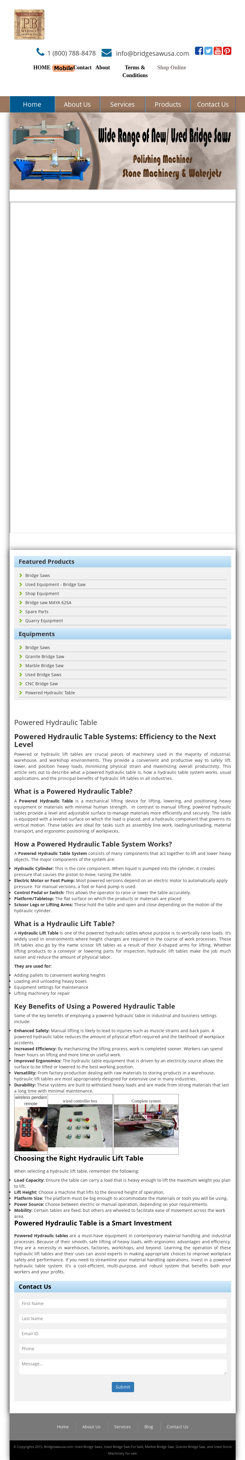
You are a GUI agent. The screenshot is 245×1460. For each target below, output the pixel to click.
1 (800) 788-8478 (71, 53)
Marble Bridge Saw (41, 665)
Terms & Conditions (135, 71)
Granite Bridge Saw (41, 656)
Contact (82, 68)
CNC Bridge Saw (38, 683)
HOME (42, 68)
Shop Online (171, 68)
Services (122, 104)
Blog (148, 1427)
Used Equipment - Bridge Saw (52, 584)
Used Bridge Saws (40, 674)
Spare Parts (34, 611)
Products (168, 104)
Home (32, 104)
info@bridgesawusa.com (152, 53)
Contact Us (213, 104)
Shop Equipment (39, 593)
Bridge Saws (34, 575)
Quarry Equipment (41, 620)
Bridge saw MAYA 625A (45, 602)
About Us (77, 104)
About (103, 68)
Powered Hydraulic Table (47, 692)
